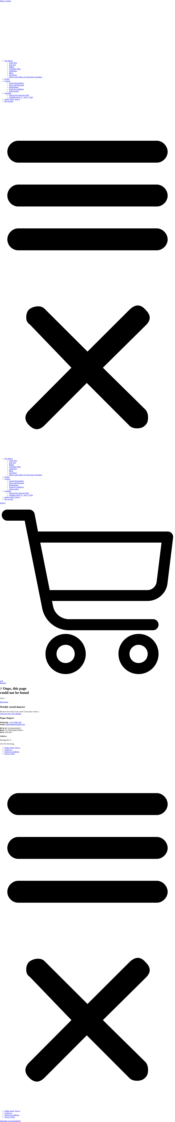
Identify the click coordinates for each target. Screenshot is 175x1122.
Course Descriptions (16, 83)
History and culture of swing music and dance (25, 77)
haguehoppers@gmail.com (15, 724)
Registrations (13, 87)
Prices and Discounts (16, 85)
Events (7, 79)
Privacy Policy (10, 754)
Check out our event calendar (10, 714)
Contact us (8, 750)
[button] (87, 280)
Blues (11, 73)
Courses (7, 81)
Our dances (9, 61)
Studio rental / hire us (12, 99)
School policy (14, 91)
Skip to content (5, 1)
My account (9, 101)
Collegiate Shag (15, 69)
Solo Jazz (12, 65)
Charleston (13, 71)
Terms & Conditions (16, 89)
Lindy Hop (13, 63)
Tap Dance (13, 75)
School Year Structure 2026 (19, 95)
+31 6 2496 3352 (15, 722)
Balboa (11, 67)
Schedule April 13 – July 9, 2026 (21, 97)
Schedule (8, 93)
